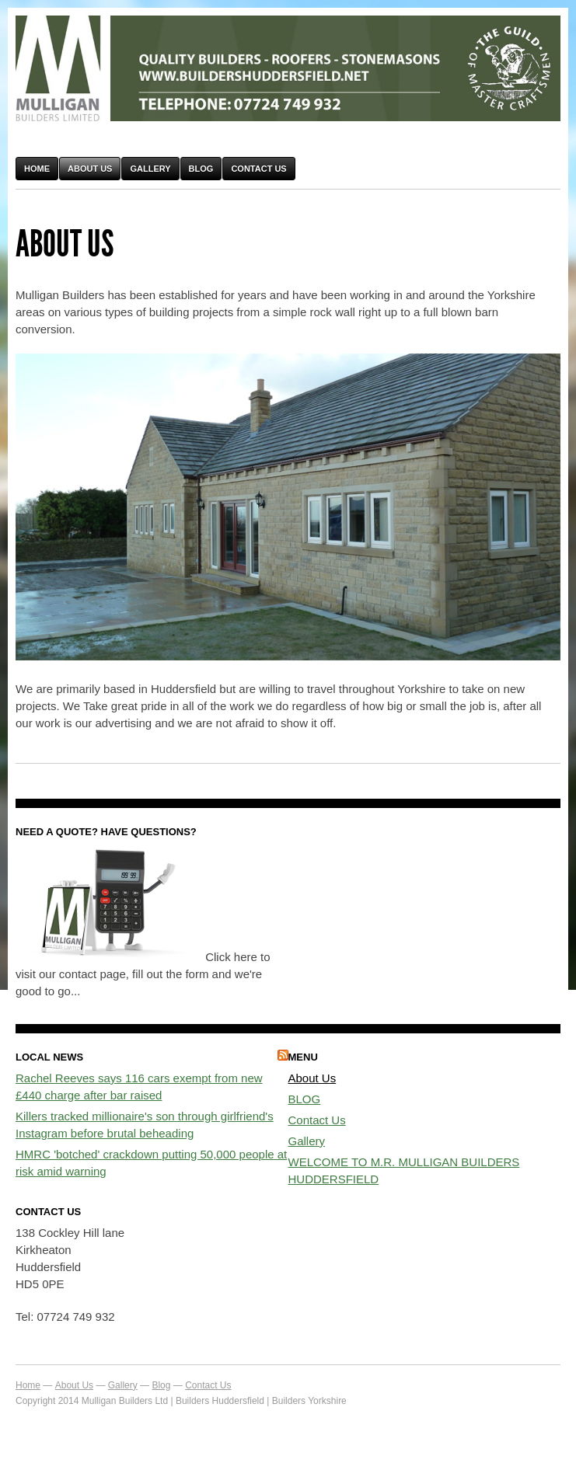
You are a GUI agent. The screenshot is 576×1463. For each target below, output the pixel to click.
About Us (90, 168)
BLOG (304, 1099)
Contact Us (258, 168)
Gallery (150, 168)
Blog (201, 168)
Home (37, 168)
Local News (49, 1057)
